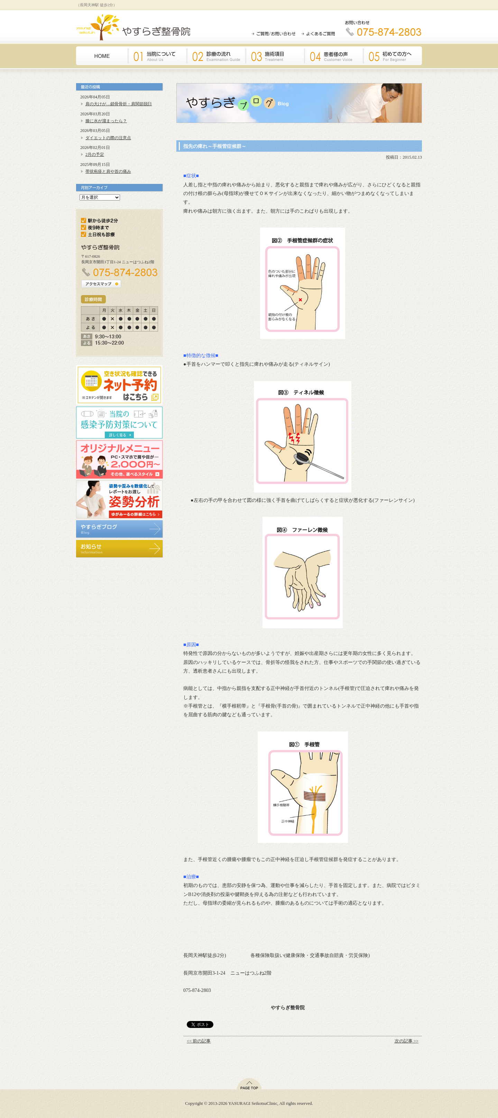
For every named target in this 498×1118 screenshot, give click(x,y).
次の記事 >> (406, 1041)
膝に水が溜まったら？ (106, 120)
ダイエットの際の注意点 (108, 137)
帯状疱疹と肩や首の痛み (108, 171)
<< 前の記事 (199, 1041)
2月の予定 (94, 154)
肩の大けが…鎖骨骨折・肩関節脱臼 (118, 103)
